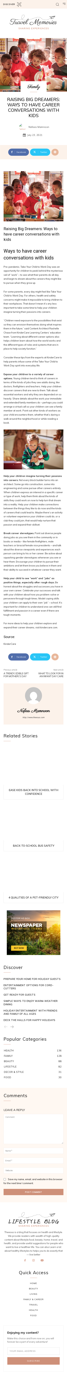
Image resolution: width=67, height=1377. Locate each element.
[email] (33, 1351)
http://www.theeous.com (33, 717)
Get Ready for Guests (20, 994)
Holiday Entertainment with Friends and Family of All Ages (31, 1012)
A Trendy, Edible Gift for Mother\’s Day (16, 675)
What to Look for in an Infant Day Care (50, 675)
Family (33, 87)
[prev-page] (6, 1027)
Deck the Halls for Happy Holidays (29, 1020)
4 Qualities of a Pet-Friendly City (33, 897)
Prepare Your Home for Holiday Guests (32, 979)
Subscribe (33, 1361)
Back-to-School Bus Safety (33, 845)
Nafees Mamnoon (39, 127)
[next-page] (11, 1027)
